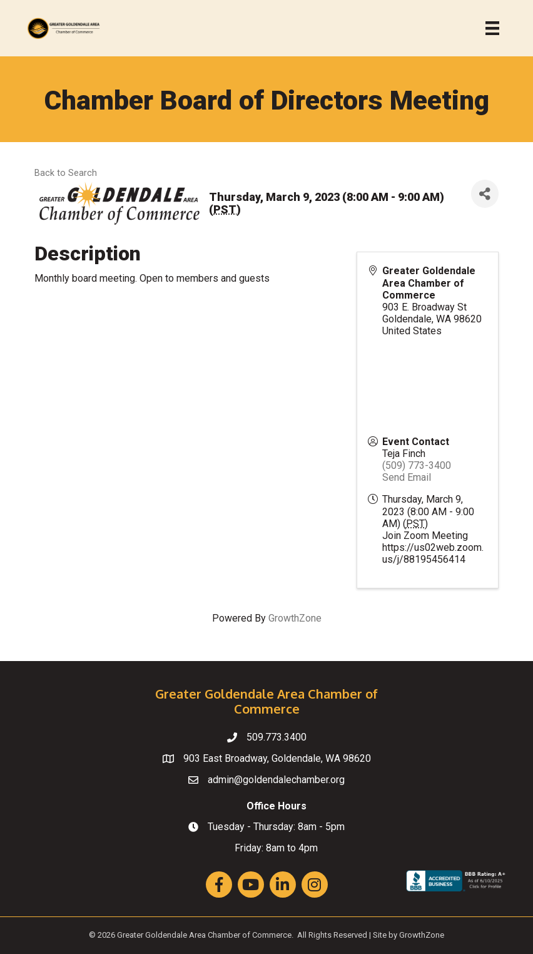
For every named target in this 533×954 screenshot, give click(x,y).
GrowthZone (295, 618)
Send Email (406, 477)
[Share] (485, 194)
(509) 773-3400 (416, 465)
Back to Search (65, 173)
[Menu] (492, 28)
